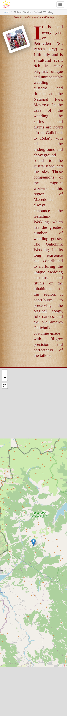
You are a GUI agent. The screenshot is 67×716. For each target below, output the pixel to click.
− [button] (5, 378)
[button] (16, 39)
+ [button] (5, 372)
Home (6, 12)
